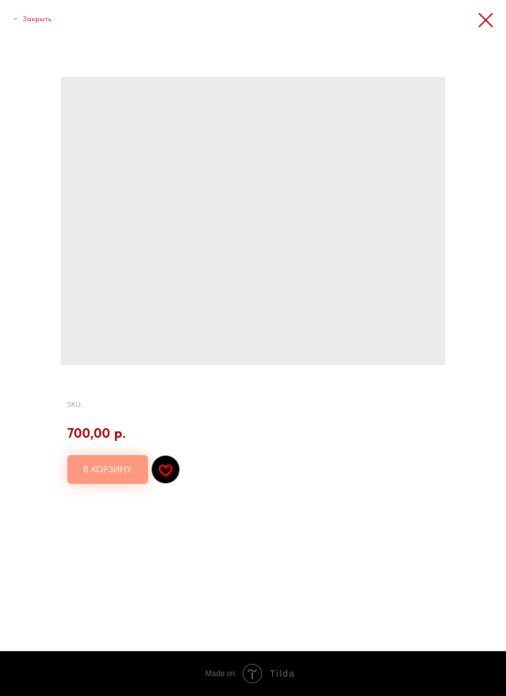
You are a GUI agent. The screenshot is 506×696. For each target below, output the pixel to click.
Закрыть (36, 18)
